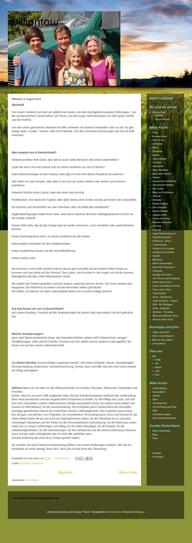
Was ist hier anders (162, 340)
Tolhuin (156, 196)
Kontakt (157, 453)
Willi (155, 410)
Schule (156, 395)
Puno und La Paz (162, 289)
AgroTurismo (159, 159)
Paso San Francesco (164, 267)
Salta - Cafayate (161, 308)
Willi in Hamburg (161, 431)
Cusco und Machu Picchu (166, 286)
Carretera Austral (162, 237)
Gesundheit (159, 392)
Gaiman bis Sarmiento (164, 181)
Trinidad (157, 162)
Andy (158, 359)
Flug (155, 132)
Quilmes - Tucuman (163, 312)
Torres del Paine (161, 218)
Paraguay (158, 151)
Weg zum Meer (160, 170)
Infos (155, 399)
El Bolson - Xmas (162, 241)
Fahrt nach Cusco (162, 282)
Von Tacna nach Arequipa (166, 278)
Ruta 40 (157, 230)
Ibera (155, 147)
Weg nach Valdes (162, 173)
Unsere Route (162, 119)
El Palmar (158, 144)
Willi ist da (158, 140)
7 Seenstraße (160, 244)
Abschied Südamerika (32, 463)
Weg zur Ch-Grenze (163, 192)
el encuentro (159, 343)
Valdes (156, 177)
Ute (157, 363)
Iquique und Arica (162, 274)
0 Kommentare (62, 458)
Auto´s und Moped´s (163, 336)
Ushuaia (157, 200)
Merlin (158, 367)
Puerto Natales (160, 211)
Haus (155, 434)
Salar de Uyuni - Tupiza (165, 301)
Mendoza (157, 259)
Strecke (159, 115)
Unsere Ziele (159, 112)
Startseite (65, 472)
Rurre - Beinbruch (162, 297)
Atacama (157, 271)
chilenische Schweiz (163, 252)
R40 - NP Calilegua (162, 304)
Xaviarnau (116, 512)
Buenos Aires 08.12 (163, 319)
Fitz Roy (157, 226)
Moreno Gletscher (162, 222)
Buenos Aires (160, 136)
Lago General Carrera (164, 233)
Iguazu (156, 155)
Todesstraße (159, 293)
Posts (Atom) (32, 480)
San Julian (158, 188)
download (158, 457)
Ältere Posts (128, 472)
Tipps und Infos (161, 332)
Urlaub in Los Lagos (163, 248)
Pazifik (156, 256)
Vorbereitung (159, 388)
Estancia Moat (160, 203)
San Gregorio (160, 207)
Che (157, 375)
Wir (154, 356)
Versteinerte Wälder (163, 185)
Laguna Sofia (160, 215)
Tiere (155, 438)
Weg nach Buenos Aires (165, 315)
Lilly (157, 371)
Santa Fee (158, 166)
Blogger (140, 512)
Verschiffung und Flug (164, 407)
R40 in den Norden (162, 263)
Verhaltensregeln (162, 414)
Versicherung (160, 403)
